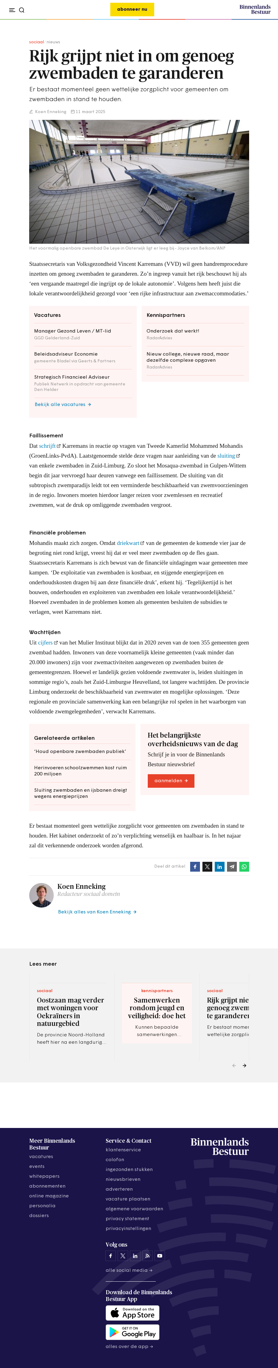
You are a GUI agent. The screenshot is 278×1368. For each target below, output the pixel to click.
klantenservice (123, 1150)
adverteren (119, 1189)
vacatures (41, 1156)
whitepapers (44, 1176)
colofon (115, 1159)
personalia (42, 1206)
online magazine (49, 1196)
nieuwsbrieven (123, 1179)
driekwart (128, 543)
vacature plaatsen (128, 1199)
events (37, 1166)
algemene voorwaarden (134, 1209)
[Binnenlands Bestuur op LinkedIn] (135, 1256)
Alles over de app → (129, 1346)
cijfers (45, 642)
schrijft (47, 446)
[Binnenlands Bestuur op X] (123, 1256)
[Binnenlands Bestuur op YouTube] (160, 1256)
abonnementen (47, 1186)
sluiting (226, 455)
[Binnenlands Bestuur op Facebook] (111, 1256)
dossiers (39, 1215)
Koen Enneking (50, 112)
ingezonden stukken (129, 1169)
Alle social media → (129, 1270)
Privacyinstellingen (128, 1228)
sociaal (36, 42)
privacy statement (127, 1218)
